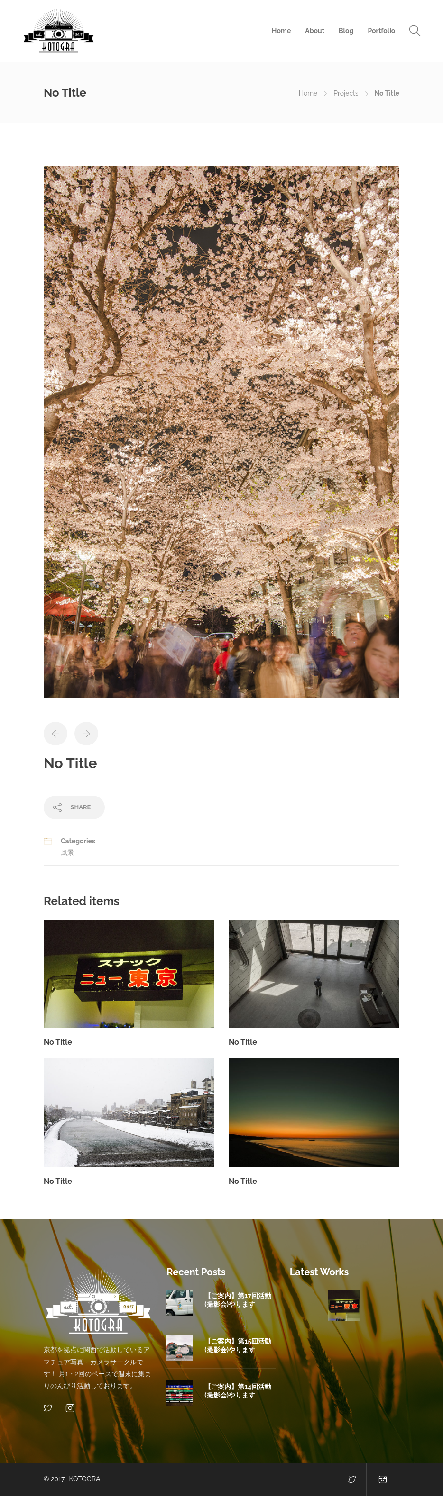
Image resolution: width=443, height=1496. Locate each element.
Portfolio (381, 31)
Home (281, 31)
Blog (346, 31)
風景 (67, 852)
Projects (345, 93)
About (314, 31)
